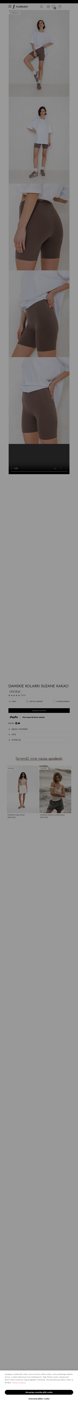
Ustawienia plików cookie (39, 1399)
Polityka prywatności (19, 1382)
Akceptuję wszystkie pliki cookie (39, 1392)
